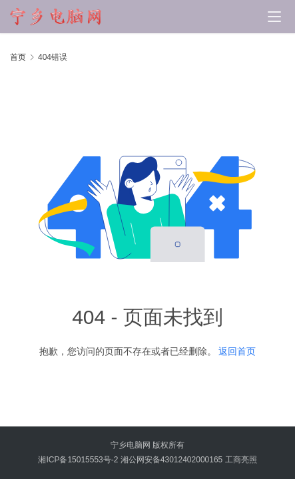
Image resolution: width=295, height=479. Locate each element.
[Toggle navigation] (274, 17)
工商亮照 (241, 459)
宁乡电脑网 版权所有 (147, 445)
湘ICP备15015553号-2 (78, 459)
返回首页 (237, 351)
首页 (18, 57)
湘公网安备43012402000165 (171, 459)
